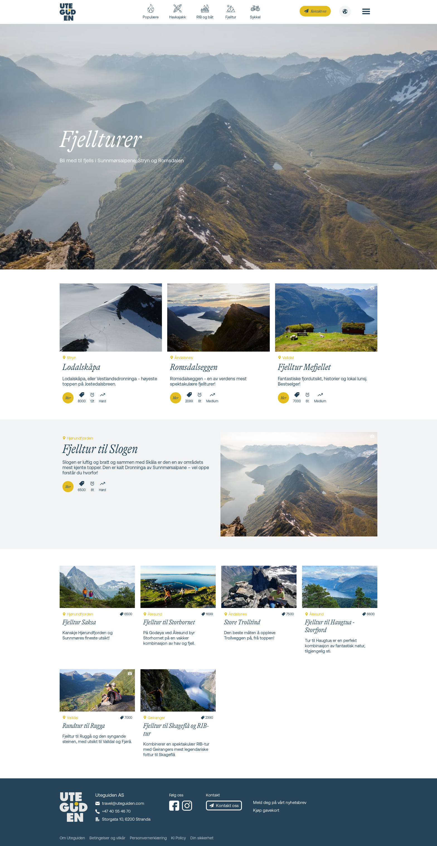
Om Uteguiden (72, 838)
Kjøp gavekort (266, 810)
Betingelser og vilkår (107, 838)
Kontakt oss (318, 11)
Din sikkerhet (201, 838)
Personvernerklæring (148, 838)
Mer (68, 398)
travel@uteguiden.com (123, 803)
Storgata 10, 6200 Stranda (126, 819)
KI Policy (178, 838)
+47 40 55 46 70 (116, 811)
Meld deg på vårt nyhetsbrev (279, 802)
